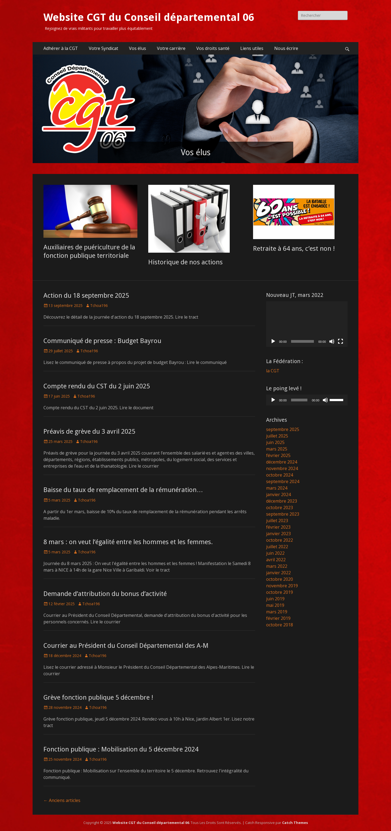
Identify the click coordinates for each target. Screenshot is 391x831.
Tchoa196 (99, 305)
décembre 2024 (281, 462)
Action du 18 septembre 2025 (86, 295)
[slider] (299, 400)
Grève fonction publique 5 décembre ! (98, 697)
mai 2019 (275, 605)
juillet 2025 (277, 436)
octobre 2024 (279, 475)
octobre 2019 (279, 592)
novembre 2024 (282, 468)
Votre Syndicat (103, 48)
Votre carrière (171, 48)
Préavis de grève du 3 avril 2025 (89, 431)
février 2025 (278, 455)
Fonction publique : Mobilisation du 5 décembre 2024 (120, 749)
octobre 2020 (279, 579)
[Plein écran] (340, 341)
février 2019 (278, 618)
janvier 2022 (278, 573)
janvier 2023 (278, 534)
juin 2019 (275, 599)
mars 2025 (276, 449)
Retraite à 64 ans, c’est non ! (294, 248)
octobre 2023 (279, 507)
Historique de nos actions (185, 262)
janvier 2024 (278, 494)
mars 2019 (276, 612)
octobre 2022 (279, 540)
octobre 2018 (279, 625)
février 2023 (278, 527)
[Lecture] (273, 341)
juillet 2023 (277, 521)
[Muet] (332, 341)
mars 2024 (276, 488)
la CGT (272, 371)
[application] (307, 324)
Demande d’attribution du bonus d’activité (105, 594)
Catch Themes (295, 822)
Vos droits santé (212, 48)
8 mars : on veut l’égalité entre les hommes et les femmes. (128, 542)
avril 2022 (276, 560)
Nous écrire (286, 48)
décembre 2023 (281, 501)
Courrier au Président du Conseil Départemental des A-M (126, 645)
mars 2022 (276, 566)
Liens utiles (251, 48)
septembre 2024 (282, 481)
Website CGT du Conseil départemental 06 (148, 17)
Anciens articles (61, 800)
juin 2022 (275, 553)
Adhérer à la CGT (60, 48)
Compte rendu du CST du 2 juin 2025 (96, 386)
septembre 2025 (282, 429)
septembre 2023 (282, 514)
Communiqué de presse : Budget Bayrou (102, 341)
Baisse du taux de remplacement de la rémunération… (123, 490)
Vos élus (137, 48)
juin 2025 (275, 442)
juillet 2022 (277, 547)
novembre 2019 (282, 586)
